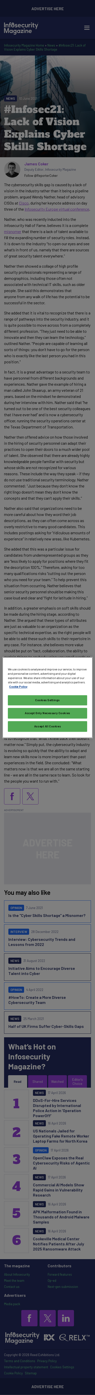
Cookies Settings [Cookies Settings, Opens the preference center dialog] (47, 700)
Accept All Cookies (47, 726)
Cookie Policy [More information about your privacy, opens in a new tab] (18, 686)
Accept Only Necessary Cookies (47, 713)
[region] (47, 697)
